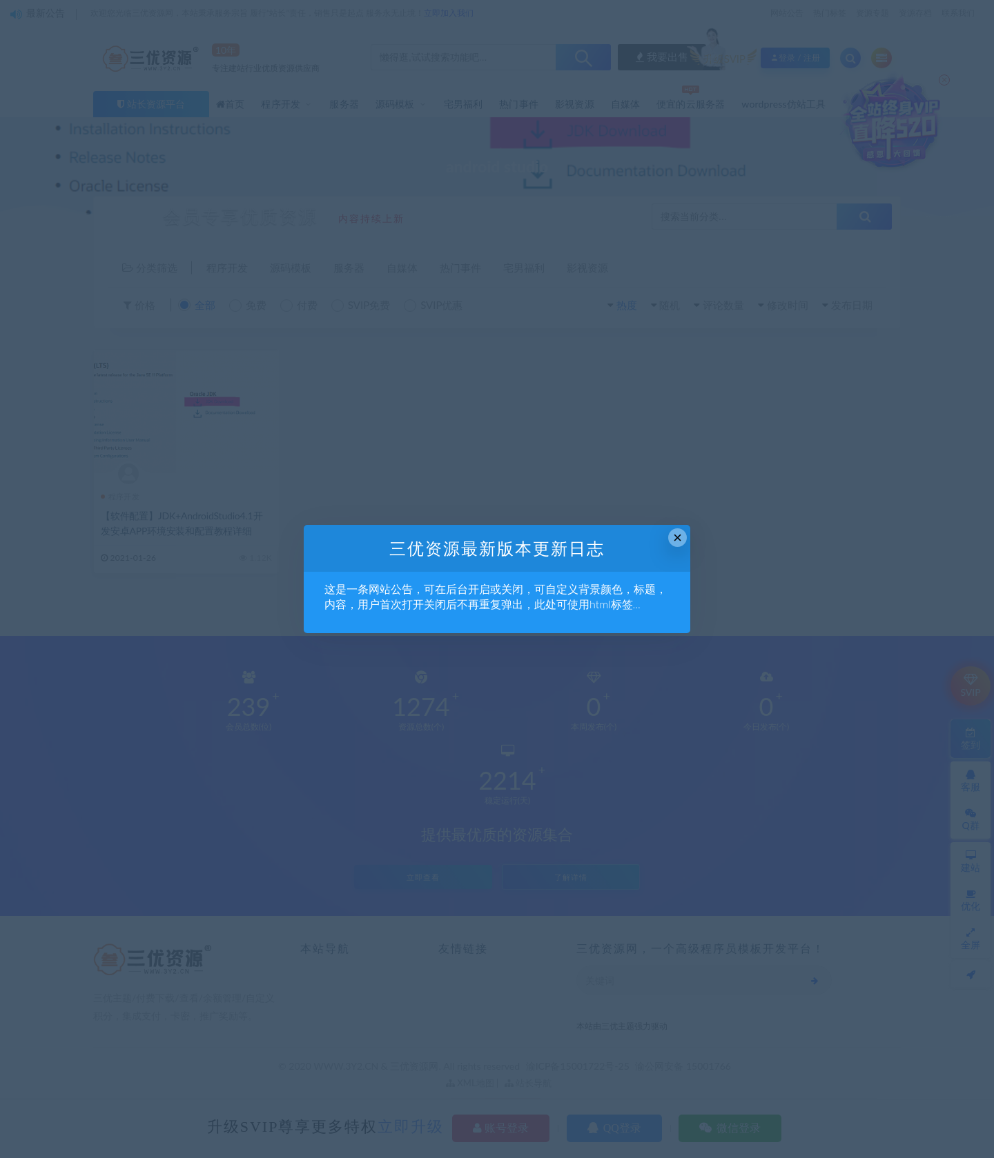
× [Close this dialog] (677, 537)
